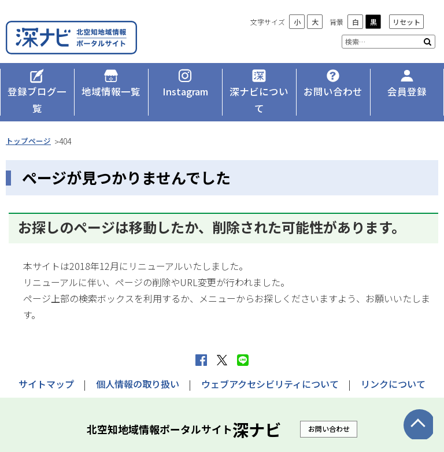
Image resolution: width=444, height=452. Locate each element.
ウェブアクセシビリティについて (270, 366)
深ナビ (89, 33)
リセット (406, 22)
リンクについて (393, 366)
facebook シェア (201, 343)
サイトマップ (46, 366)
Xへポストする (222, 343)
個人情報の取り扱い (137, 366)
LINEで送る (243, 343)
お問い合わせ (329, 410)
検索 (427, 41)
